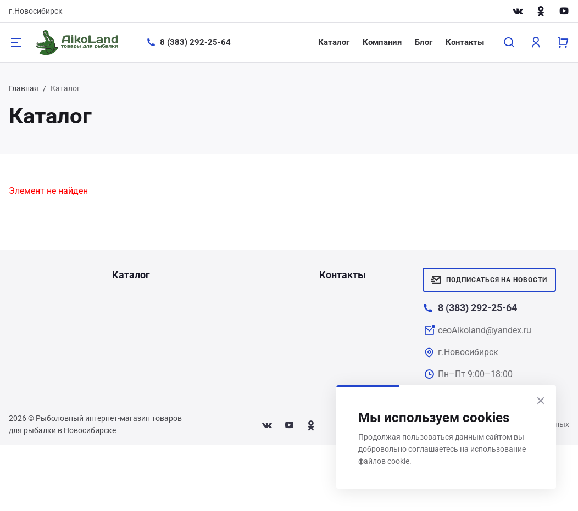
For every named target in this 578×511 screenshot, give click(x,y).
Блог (423, 42)
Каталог (333, 42)
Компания (382, 42)
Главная (23, 88)
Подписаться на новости (489, 279)
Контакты (465, 42)
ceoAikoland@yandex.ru (484, 330)
